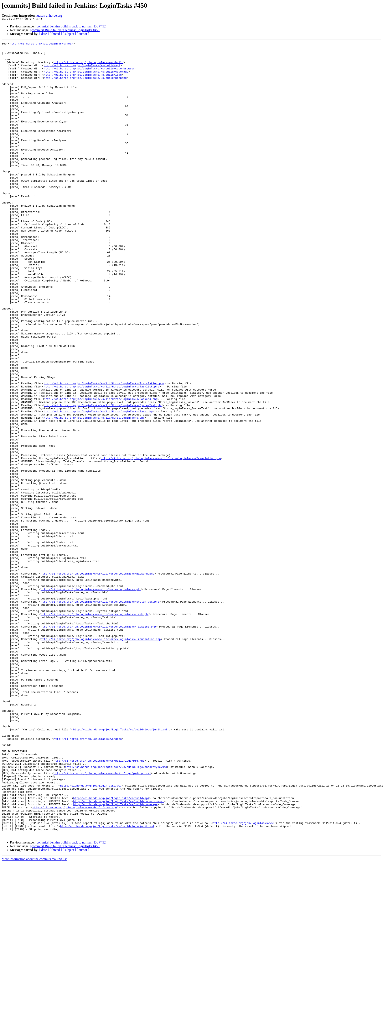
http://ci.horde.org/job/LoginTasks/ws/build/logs (83, 81)
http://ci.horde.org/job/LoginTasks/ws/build (88, 66)
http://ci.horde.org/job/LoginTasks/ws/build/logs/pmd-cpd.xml (102, 919)
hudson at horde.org (49, 15)
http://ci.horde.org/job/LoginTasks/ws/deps (88, 878)
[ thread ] (56, 34)
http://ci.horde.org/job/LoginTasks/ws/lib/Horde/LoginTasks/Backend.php (100, 470)
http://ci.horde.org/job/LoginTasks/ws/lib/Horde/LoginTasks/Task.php (98, 485)
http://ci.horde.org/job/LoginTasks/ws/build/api (82, 70)
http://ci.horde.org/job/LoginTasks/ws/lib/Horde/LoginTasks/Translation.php (104, 452)
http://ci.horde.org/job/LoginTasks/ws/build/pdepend (85, 85)
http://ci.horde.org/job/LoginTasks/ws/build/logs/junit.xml (120, 867)
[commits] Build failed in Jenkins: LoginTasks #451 (65, 30)
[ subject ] (69, 34)
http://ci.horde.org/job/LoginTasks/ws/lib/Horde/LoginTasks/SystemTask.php (103, 478)
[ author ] (83, 34)
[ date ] (44, 34)
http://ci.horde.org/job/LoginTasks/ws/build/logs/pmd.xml (99, 904)
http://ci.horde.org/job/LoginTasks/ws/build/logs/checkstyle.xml (116, 912)
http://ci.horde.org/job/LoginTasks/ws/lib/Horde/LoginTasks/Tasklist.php (101, 455)
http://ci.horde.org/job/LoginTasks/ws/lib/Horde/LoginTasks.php (94, 493)
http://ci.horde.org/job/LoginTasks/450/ (41, 44)
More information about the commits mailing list (34, 1017)
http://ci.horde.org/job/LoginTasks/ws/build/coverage (86, 78)
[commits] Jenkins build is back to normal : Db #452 (71, 26)
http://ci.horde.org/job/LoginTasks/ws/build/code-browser (89, 74)
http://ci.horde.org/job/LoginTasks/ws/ (91, 934)
